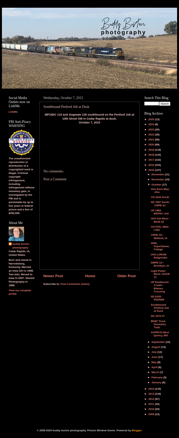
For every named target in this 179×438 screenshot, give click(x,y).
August (156, 347)
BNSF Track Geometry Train (158, 324)
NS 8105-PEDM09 (157, 298)
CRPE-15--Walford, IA (159, 236)
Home (90, 276)
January (156, 382)
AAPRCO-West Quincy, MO (160, 334)
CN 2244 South (160, 197)
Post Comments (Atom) (75, 284)
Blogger (136, 430)
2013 (151, 393)
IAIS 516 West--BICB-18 (160, 220)
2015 (151, 170)
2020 (151, 144)
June (154, 357)
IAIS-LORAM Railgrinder (159, 256)
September (158, 342)
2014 (151, 388)
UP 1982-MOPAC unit (160, 212)
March (155, 372)
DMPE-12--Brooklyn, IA (160, 264)
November (158, 179)
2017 (151, 159)
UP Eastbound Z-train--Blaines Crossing (160, 287)
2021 (151, 139)
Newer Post (53, 276)
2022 (151, 134)
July (154, 352)
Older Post (126, 276)
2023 (151, 129)
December (158, 174)
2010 (151, 409)
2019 (151, 149)
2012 (151, 399)
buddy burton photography (21, 245)
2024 (151, 124)
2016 (151, 165)
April (154, 367)
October (156, 184)
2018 (151, 154)
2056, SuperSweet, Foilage (160, 246)
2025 (151, 119)
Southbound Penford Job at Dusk (160, 307)
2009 (151, 414)
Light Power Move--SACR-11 (160, 274)
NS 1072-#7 (158, 316)
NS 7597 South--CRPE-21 (160, 204)
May (154, 362)
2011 (151, 404)
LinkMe (13, 111)
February (157, 377)
